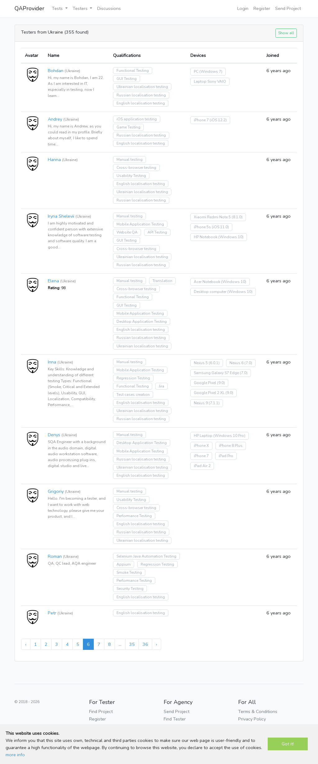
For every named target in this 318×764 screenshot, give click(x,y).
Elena (53, 281)
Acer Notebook (207, 281)
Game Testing (128, 127)
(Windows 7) (210, 71)
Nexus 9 (201, 403)
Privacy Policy (252, 719)
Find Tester (175, 719)
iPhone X (201, 445)
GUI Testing (126, 78)
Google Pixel (205, 382)
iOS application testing (136, 119)
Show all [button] (286, 32)
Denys (54, 435)
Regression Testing (133, 378)
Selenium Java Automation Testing (146, 556)
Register (261, 8)
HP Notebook (205, 236)
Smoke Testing (129, 572)
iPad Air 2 (202, 465)
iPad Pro (226, 455)
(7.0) (248, 362)
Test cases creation (133, 394)
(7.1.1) (214, 403)
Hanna (54, 159)
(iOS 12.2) (218, 120)
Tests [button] (58, 8)
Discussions (109, 8)
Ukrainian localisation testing (142, 86)
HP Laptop (203, 435)
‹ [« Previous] (25, 644)
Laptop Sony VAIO (210, 81)
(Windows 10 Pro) (229, 435)
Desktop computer (210, 291)
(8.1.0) (237, 217)
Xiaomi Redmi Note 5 (212, 217)
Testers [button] (81, 8)
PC (196, 71)
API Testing (157, 232)
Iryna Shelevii (61, 216)
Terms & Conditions (257, 711)
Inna (52, 362)
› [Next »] (156, 644)
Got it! (288, 744)
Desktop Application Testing (141, 321)
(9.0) (221, 382)
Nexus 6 (236, 362)
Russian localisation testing (141, 95)
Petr (52, 613)
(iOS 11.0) (220, 227)
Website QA (127, 232)
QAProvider (29, 8)
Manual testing (129, 159)
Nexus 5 (201, 362)
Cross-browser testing (136, 167)
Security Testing (129, 588)
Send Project (288, 8)
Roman (55, 556)
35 (132, 644)
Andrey (55, 119)
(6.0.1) (214, 362)
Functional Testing (132, 70)
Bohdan (55, 70)
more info (15, 755)
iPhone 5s (202, 227)
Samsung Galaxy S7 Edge (216, 372)
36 (145, 644)
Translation (162, 280)
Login (242, 8)
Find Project (101, 711)
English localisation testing (140, 103)
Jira (161, 386)
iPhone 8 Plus (231, 445)
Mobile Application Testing (140, 224)
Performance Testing (134, 515)
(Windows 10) (230, 236)
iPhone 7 (201, 120)
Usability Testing (131, 175)
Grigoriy (56, 491)
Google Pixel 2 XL (209, 392)
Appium (123, 564)
